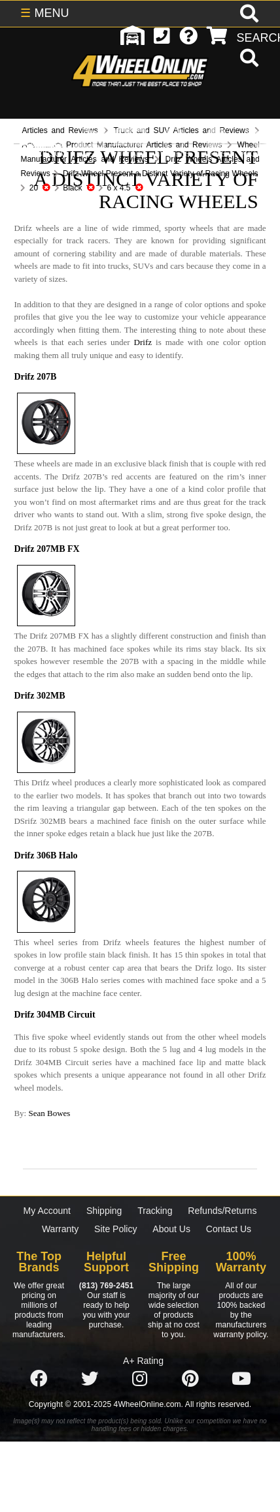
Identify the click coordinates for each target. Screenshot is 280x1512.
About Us (171, 1229)
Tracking (154, 1210)
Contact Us (228, 1229)
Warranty (60, 1229)
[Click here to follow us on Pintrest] (190, 1379)
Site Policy (115, 1229)
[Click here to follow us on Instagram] (140, 1379)
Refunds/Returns (222, 1210)
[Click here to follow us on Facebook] (39, 1379)
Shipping (104, 1210)
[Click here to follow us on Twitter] (90, 1379)
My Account (47, 1210)
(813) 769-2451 (106, 1285)
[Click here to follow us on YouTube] (241, 1379)
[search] (247, 59)
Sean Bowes (49, 1113)
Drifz (143, 342)
